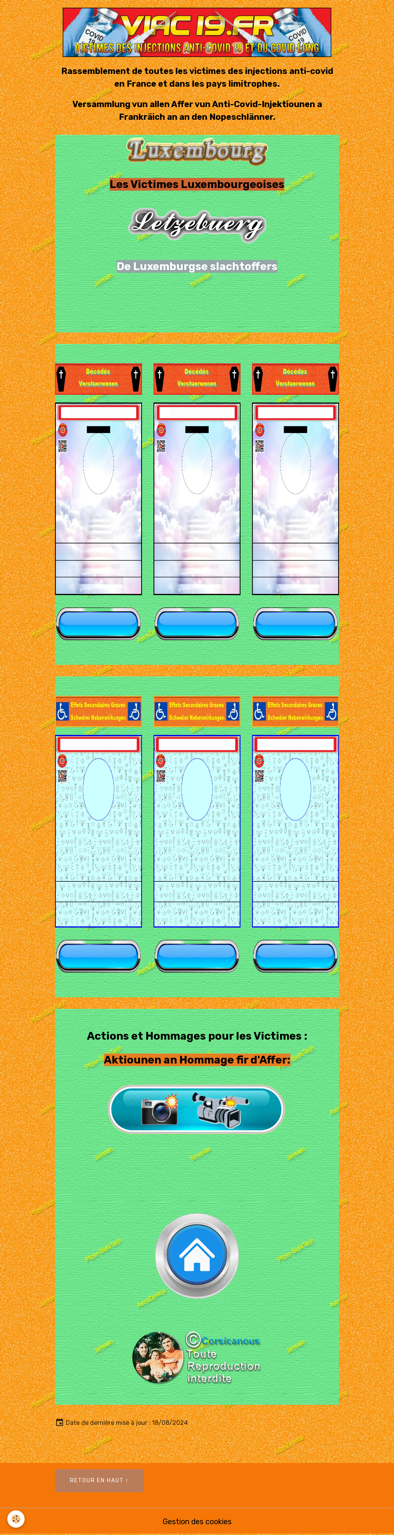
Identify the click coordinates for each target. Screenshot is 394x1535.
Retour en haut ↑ (99, 1480)
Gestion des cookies (197, 1521)
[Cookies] (16, 1519)
